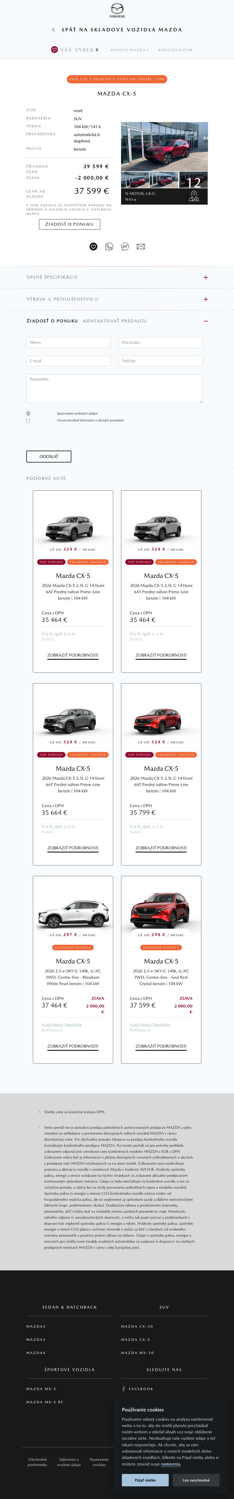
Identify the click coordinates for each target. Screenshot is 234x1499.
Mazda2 (36, 1326)
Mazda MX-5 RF (44, 1402)
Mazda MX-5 (41, 1389)
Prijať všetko (145, 1480)
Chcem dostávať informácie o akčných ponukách (90, 420)
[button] (28, 413)
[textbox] (68, 342)
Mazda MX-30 (137, 1353)
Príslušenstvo (76, 299)
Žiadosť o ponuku (52, 321)
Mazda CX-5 (73, 576)
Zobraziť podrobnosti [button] (72, 655)
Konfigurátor (175, 50)
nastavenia (170, 1464)
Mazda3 (36, 1340)
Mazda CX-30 (137, 1326)
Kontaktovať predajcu (116, 321)
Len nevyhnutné (196, 1480)
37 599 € (91, 191)
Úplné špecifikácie (52, 277)
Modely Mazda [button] (128, 50)
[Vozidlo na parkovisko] (93, 246)
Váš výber (76, 49)
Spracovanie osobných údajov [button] (77, 413)
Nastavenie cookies (99, 1462)
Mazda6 (36, 1353)
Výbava (36, 299)
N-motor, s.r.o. (140, 196)
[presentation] (66, 440)
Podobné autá (46, 478)
